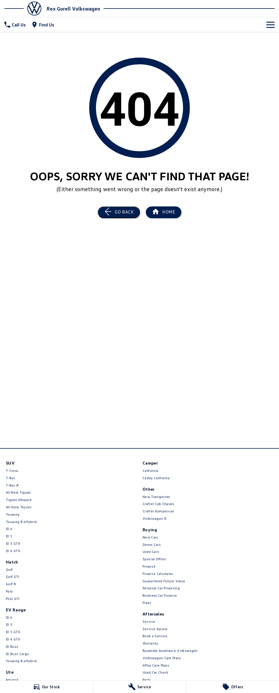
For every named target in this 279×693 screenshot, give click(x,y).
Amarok (12, 679)
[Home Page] (24, 8)
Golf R (11, 584)
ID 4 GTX (13, 551)
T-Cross (12, 470)
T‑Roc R (12, 485)
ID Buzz (12, 646)
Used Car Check (155, 672)
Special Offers (154, 559)
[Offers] (232, 687)
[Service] (139, 687)
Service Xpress (155, 629)
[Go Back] (119, 212)
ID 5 (9, 536)
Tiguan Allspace (19, 499)
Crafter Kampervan (158, 511)
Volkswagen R (154, 518)
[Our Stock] (46, 687)
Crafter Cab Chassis (158, 504)
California (150, 470)
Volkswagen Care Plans (162, 658)
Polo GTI (13, 598)
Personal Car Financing (161, 588)
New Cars (150, 537)
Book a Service (155, 636)
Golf (9, 569)
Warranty (150, 643)
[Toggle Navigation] (270, 24)
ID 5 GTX (13, 543)
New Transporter (156, 496)
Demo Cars (151, 544)
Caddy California (156, 478)
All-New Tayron (18, 507)
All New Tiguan (18, 492)
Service (149, 621)
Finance (149, 566)
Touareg (12, 514)
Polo (9, 591)
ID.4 (9, 529)
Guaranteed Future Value (164, 581)
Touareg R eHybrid (21, 521)
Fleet (147, 603)
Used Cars (151, 551)
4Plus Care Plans (156, 665)
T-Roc (11, 478)
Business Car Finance (160, 595)
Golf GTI (12, 576)
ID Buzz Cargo (17, 654)
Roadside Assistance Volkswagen (170, 650)
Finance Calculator (158, 573)
